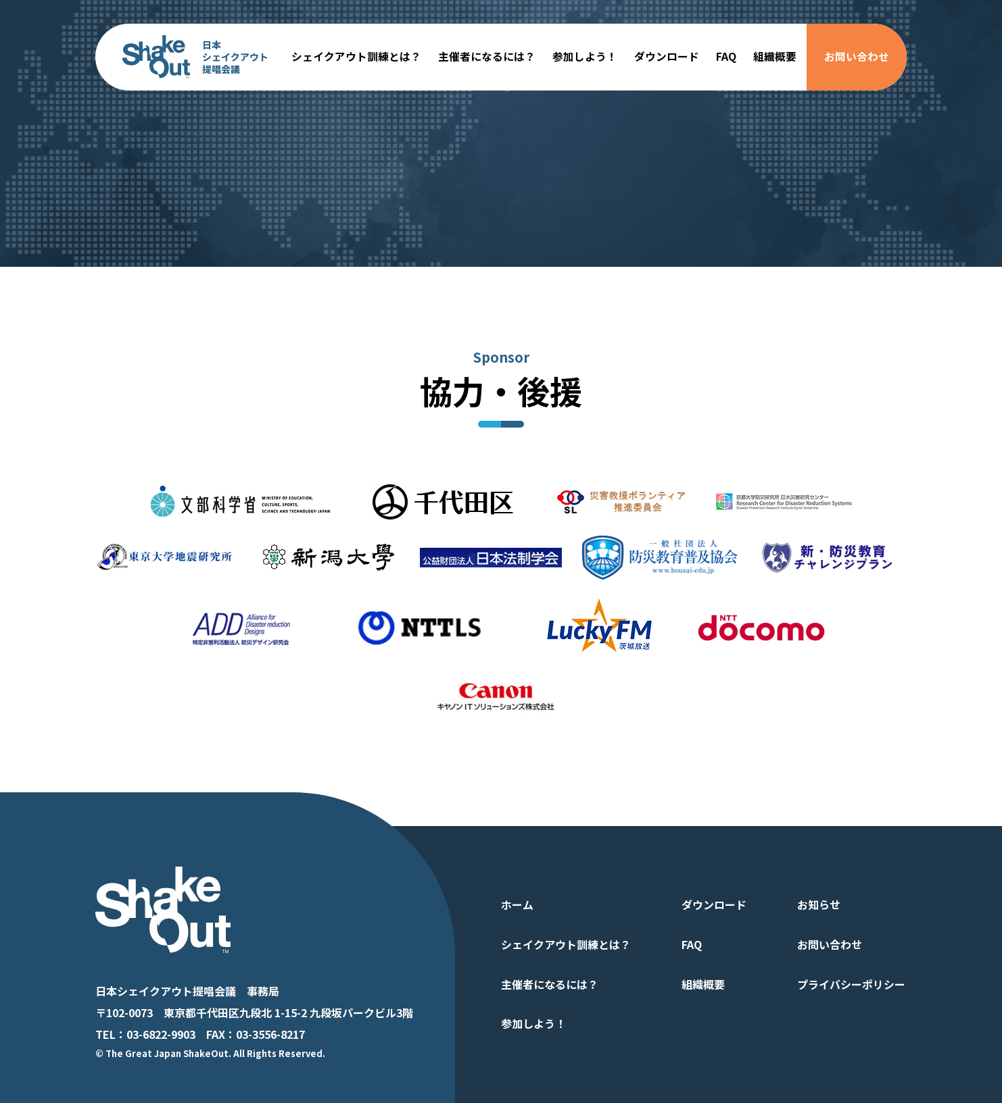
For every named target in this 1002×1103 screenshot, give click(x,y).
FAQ (726, 56)
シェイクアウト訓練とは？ (356, 56)
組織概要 (774, 56)
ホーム (517, 904)
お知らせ (818, 904)
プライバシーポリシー (851, 984)
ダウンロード (666, 56)
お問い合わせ (856, 56)
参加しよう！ (584, 56)
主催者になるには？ (486, 56)
